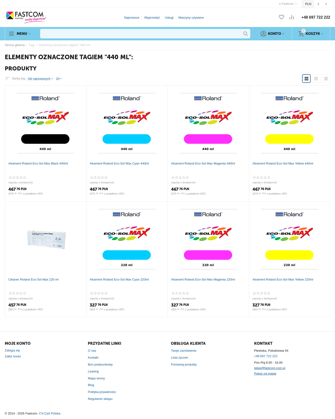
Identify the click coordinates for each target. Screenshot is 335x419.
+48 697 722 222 (315, 17)
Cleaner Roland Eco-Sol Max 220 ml (33, 279)
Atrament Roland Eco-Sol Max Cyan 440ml (119, 163)
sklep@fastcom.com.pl (269, 368)
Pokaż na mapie (265, 373)
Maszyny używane (191, 17)
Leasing (93, 371)
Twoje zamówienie (183, 350)
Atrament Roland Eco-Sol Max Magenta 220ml (203, 279)
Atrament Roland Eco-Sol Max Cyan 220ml (119, 279)
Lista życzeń (179, 357)
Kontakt (93, 357)
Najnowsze (131, 17)
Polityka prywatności (102, 392)
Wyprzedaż (152, 17)
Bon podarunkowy (100, 364)
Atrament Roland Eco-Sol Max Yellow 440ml (282, 163)
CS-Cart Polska (49, 413)
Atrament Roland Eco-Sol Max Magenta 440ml (203, 163)
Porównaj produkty (184, 364)
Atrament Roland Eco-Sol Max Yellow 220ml (282, 279)
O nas (92, 350)
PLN (308, 4)
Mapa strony (96, 378)
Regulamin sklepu (100, 399)
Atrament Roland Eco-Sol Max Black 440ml (38, 163)
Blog (91, 385)
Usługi (169, 17)
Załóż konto (13, 356)
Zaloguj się (12, 350)
